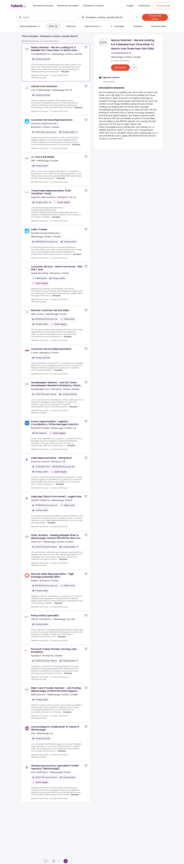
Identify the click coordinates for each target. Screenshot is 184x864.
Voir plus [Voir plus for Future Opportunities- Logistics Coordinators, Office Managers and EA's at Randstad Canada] (71, 445)
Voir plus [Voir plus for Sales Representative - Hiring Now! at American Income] (60, 484)
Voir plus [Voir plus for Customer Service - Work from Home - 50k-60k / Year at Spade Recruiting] (56, 295)
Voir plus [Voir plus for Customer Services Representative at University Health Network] (76, 144)
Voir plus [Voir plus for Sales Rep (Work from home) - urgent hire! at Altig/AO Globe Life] (51, 522)
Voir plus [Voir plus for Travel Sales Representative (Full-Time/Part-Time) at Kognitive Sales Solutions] (56, 217)
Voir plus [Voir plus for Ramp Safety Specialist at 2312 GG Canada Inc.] (62, 636)
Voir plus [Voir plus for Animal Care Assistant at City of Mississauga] (78, 107)
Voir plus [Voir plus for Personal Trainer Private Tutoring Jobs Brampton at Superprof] (68, 673)
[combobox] (49, 17)
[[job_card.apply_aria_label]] (120, 67)
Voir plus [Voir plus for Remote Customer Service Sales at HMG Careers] (67, 336)
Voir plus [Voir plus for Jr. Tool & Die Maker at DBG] (61, 178)
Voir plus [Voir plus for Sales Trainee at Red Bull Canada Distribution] (77, 254)
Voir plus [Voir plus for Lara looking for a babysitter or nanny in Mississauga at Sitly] (62, 751)
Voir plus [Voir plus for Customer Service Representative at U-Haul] (58, 370)
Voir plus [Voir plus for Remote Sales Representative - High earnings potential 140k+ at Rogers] (58, 603)
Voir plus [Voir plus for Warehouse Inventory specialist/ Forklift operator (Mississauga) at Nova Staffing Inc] (75, 794)
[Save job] (86, 47)
